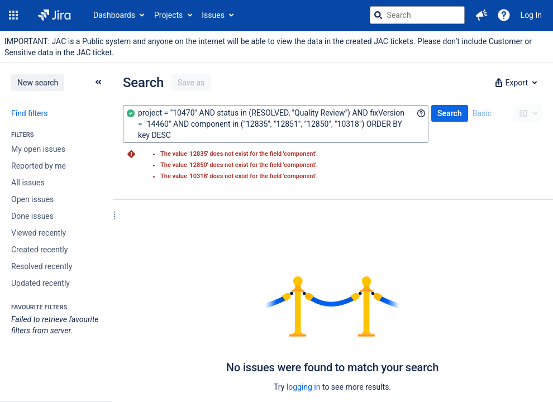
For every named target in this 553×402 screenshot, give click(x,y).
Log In (531, 15)
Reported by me (38, 165)
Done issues (32, 216)
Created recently (39, 249)
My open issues (38, 149)
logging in (304, 386)
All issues (28, 182)
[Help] (504, 15)
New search (37, 82)
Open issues (32, 199)
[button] (13, 15)
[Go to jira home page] (54, 15)
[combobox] (275, 124)
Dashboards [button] (114, 15)
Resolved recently (41, 266)
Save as (191, 82)
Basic (482, 113)
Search (449, 113)
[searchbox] (417, 15)
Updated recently (40, 283)
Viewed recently (38, 232)
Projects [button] (168, 15)
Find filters (29, 113)
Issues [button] (213, 15)
